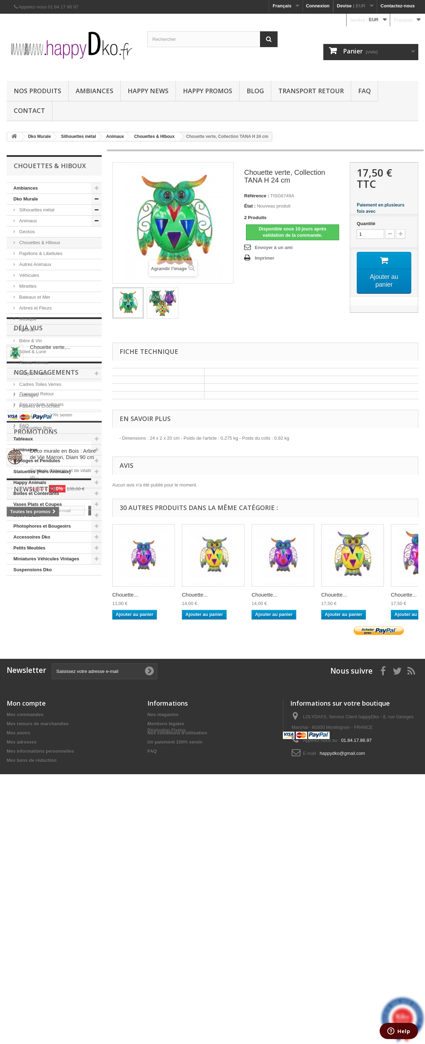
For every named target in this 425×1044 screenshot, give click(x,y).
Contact (29, 110)
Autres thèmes (33, 362)
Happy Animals (29, 482)
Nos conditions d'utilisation (177, 970)
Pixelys (178, 1000)
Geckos (26, 231)
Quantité (366, 223)
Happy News (148, 91)
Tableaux (23, 438)
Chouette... (125, 595)
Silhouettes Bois (35, 428)
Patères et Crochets (39, 406)
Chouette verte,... (50, 616)
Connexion (317, 5)
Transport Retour (311, 91)
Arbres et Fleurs (35, 308)
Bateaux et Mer (34, 297)
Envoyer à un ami (274, 247)
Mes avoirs (18, 970)
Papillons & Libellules (40, 253)
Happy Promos (207, 91)
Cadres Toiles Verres (39, 384)
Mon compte (26, 940)
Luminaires (25, 449)
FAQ (364, 91)
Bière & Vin (30, 340)
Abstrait (26, 329)
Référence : (256, 195)
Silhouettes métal (36, 209)
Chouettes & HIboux (39, 242)
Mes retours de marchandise (38, 960)
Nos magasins (162, 951)
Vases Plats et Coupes (37, 504)
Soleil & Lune (32, 351)
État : (250, 206)
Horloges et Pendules (36, 460)
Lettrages (28, 395)
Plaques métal (33, 373)
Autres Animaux (34, 264)
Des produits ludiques (41, 680)
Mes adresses (22, 979)
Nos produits (37, 91)
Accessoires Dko (31, 537)
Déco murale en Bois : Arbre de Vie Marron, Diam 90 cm (63, 758)
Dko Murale (25, 199)
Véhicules (28, 275)
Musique (27, 319)
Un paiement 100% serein (45, 691)
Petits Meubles (29, 547)
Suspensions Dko (32, 569)
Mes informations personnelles (40, 988)
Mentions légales (165, 960)
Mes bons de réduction (32, 997)
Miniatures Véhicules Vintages (46, 558)
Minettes (27, 286)
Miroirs (25, 417)
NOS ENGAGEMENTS (46, 651)
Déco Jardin (26, 515)
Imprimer (264, 258)
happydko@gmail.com (342, 990)
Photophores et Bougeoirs (42, 526)
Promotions (35, 735)
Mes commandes (25, 951)
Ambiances (94, 91)
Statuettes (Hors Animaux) (42, 471)
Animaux (27, 220)
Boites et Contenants (36, 493)
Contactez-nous (398, 5)
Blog (255, 91)
